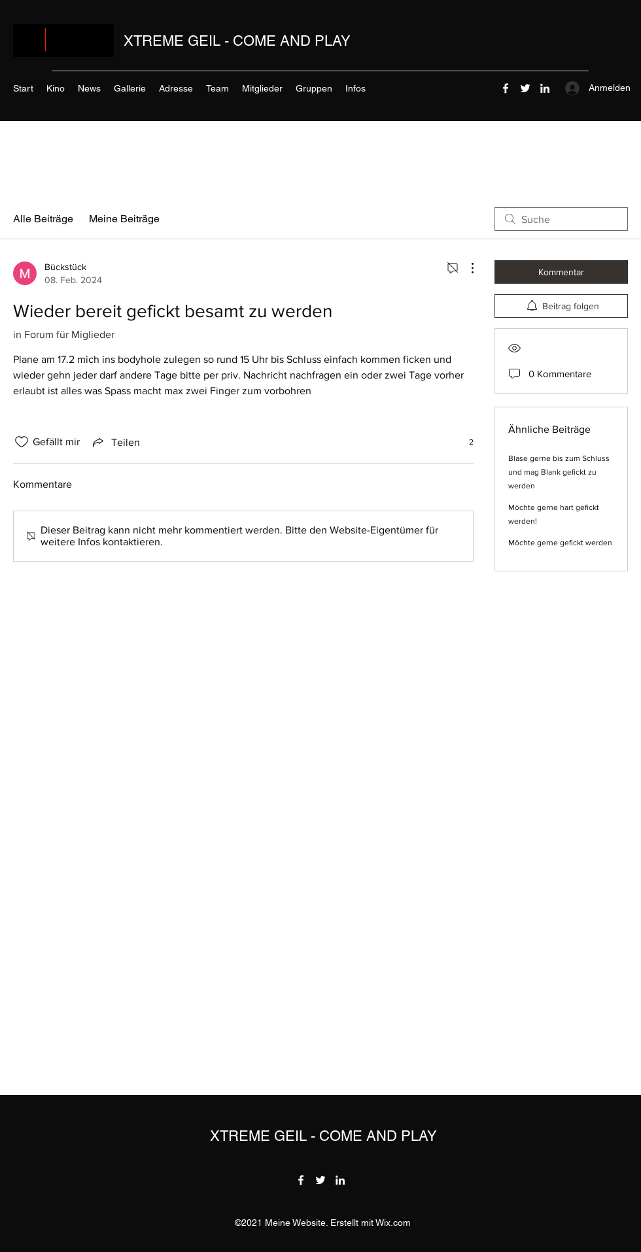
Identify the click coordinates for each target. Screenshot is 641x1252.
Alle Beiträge (43, 218)
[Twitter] (525, 88)
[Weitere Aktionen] (466, 268)
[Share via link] (115, 442)
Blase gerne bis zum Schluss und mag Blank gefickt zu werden (559, 472)
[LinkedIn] (544, 88)
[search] (561, 219)
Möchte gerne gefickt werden (560, 542)
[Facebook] (505, 88)
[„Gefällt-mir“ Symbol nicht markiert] (21, 442)
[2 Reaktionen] (464, 442)
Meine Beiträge (124, 218)
